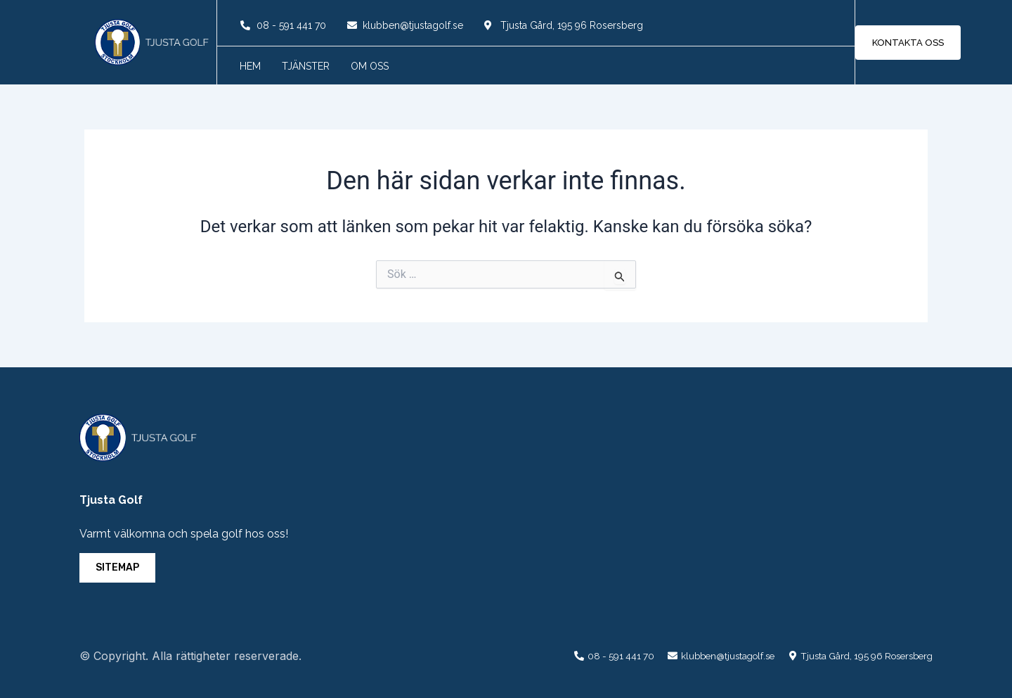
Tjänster (306, 66)
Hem (250, 66)
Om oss (370, 66)
